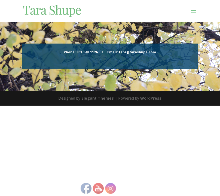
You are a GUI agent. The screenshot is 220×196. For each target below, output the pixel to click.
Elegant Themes (97, 98)
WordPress (150, 98)
